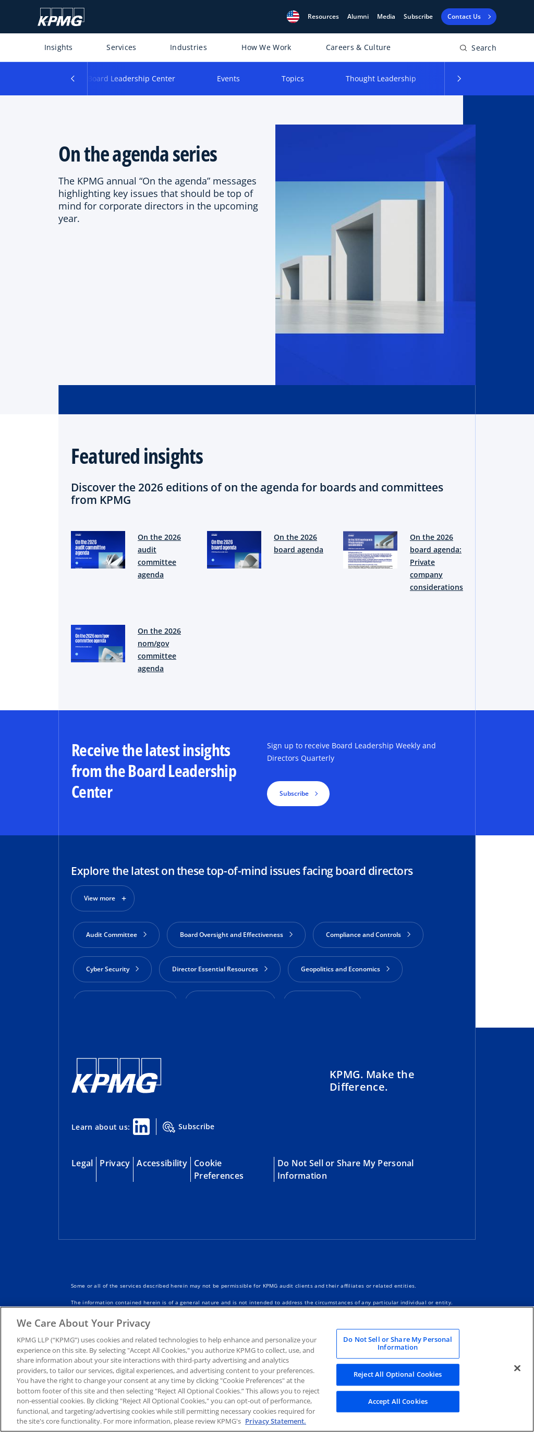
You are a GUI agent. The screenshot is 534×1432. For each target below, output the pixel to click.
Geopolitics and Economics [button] (345, 969)
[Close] (517, 1367)
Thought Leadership (381, 78)
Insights (58, 47)
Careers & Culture (358, 47)
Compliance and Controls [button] (368, 934)
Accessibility (162, 1151)
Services (121, 47)
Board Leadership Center (131, 78)
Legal (82, 1151)
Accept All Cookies (398, 1401)
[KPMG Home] (61, 17)
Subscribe (418, 17)
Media (386, 17)
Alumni (358, 17)
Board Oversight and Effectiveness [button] (236, 934)
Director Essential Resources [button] (220, 969)
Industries (188, 47)
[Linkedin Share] (141, 1114)
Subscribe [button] (294, 793)
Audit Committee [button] (116, 934)
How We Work (266, 47)
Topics (293, 78)
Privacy (115, 1151)
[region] (267, 1369)
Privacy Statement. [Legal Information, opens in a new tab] (275, 1421)
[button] (293, 16)
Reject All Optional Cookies (398, 1374)
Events (228, 78)
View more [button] (99, 898)
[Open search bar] (477, 50)
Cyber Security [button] (112, 969)
